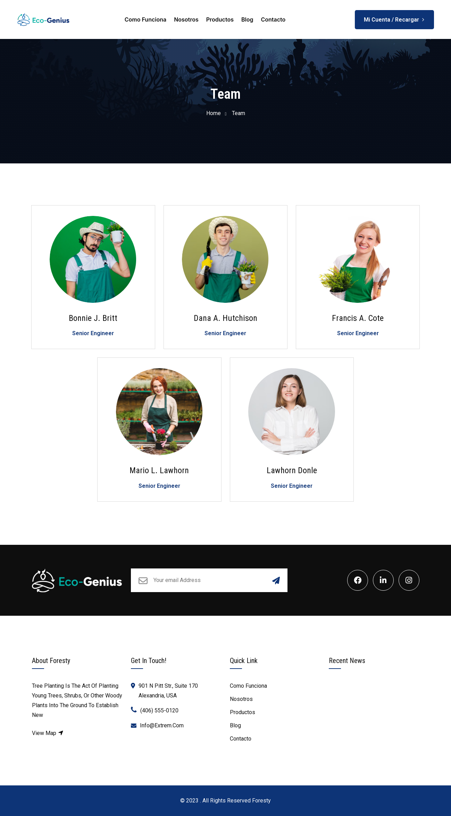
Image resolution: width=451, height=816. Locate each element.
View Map (48, 733)
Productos (220, 19)
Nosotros (186, 19)
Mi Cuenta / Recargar (394, 17)
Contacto (273, 19)
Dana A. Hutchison (225, 318)
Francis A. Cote (358, 318)
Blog (247, 19)
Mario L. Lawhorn (159, 470)
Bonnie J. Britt (93, 318)
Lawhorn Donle (292, 470)
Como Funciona (145, 19)
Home (213, 113)
